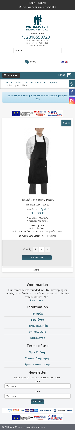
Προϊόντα (37, 319)
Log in (32, 2)
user (37, 381)
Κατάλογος (37, 338)
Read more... (37, 300)
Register (42, 2)
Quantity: (27, 249)
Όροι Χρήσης (37, 352)
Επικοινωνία (37, 331)
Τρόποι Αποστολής (37, 364)
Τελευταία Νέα (37, 325)
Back (66, 122)
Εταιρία (37, 313)
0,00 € (30, 62)
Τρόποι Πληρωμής (37, 358)
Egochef (45, 209)
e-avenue (40, 427)
